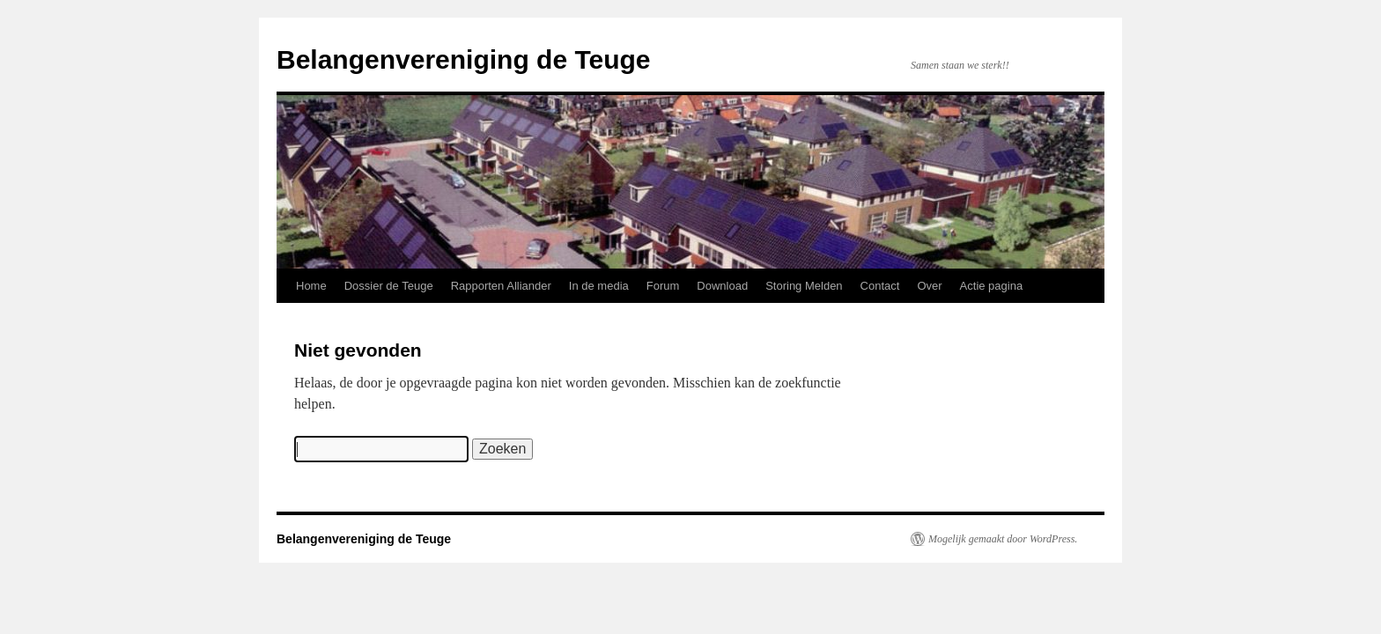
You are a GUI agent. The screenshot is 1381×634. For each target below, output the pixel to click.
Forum (663, 285)
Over (929, 285)
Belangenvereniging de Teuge (464, 59)
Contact (880, 285)
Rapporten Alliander (501, 285)
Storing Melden (803, 285)
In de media (599, 285)
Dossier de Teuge (388, 285)
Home (311, 285)
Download (722, 285)
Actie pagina (991, 285)
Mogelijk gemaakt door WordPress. (1002, 539)
